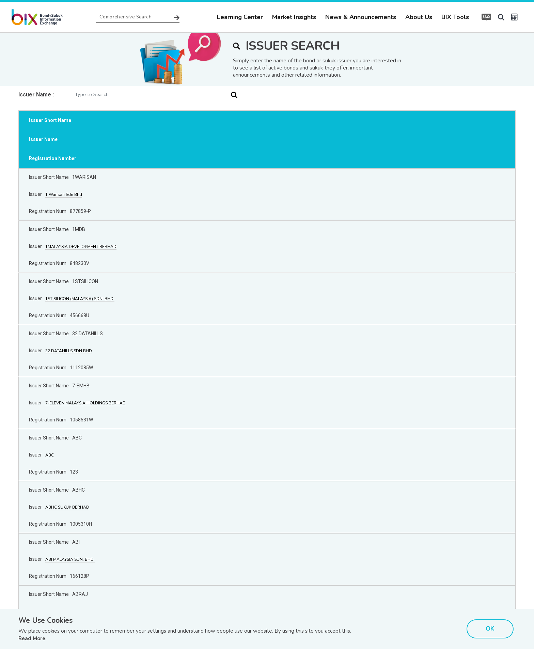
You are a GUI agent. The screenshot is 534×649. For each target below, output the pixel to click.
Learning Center (240, 17)
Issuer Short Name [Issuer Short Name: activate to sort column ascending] (50, 120)
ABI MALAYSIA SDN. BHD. (70, 559)
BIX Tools (455, 17)
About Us (418, 17)
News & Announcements (360, 17)
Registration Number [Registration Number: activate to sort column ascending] (52, 158)
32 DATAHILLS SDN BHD (68, 351)
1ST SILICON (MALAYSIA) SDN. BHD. (79, 299)
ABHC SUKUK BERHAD (67, 507)
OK (490, 628)
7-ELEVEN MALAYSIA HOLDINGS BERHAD (85, 403)
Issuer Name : (36, 94)
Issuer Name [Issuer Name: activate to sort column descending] (43, 139)
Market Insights (294, 17)
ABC (49, 455)
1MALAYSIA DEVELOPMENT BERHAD (80, 246)
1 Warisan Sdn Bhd (63, 194)
